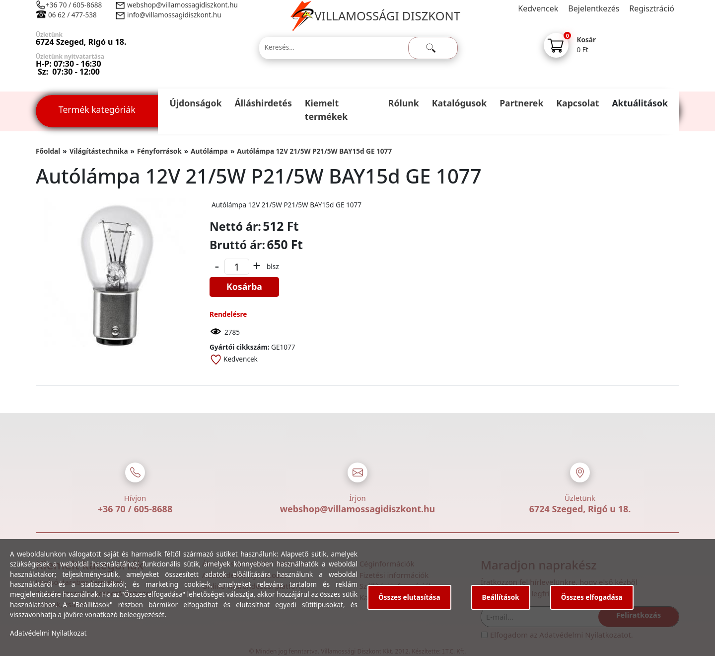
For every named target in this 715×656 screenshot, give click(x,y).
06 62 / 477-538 (72, 14)
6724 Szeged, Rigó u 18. (580, 509)
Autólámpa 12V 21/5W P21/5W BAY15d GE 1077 (314, 151)
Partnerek (521, 103)
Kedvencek (538, 8)
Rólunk (403, 103)
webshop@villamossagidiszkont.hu (182, 4)
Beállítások (500, 597)
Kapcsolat (577, 103)
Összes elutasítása (409, 597)
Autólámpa (209, 151)
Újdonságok (195, 103)
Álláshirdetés (262, 103)
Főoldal (48, 151)
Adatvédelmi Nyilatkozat (48, 633)
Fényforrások (159, 151)
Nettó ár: (235, 226)
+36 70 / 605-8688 (74, 4)
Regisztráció (651, 8)
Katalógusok (459, 103)
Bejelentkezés (593, 8)
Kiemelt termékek (326, 109)
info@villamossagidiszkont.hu (174, 14)
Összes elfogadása (592, 597)
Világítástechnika (99, 151)
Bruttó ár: (237, 245)
